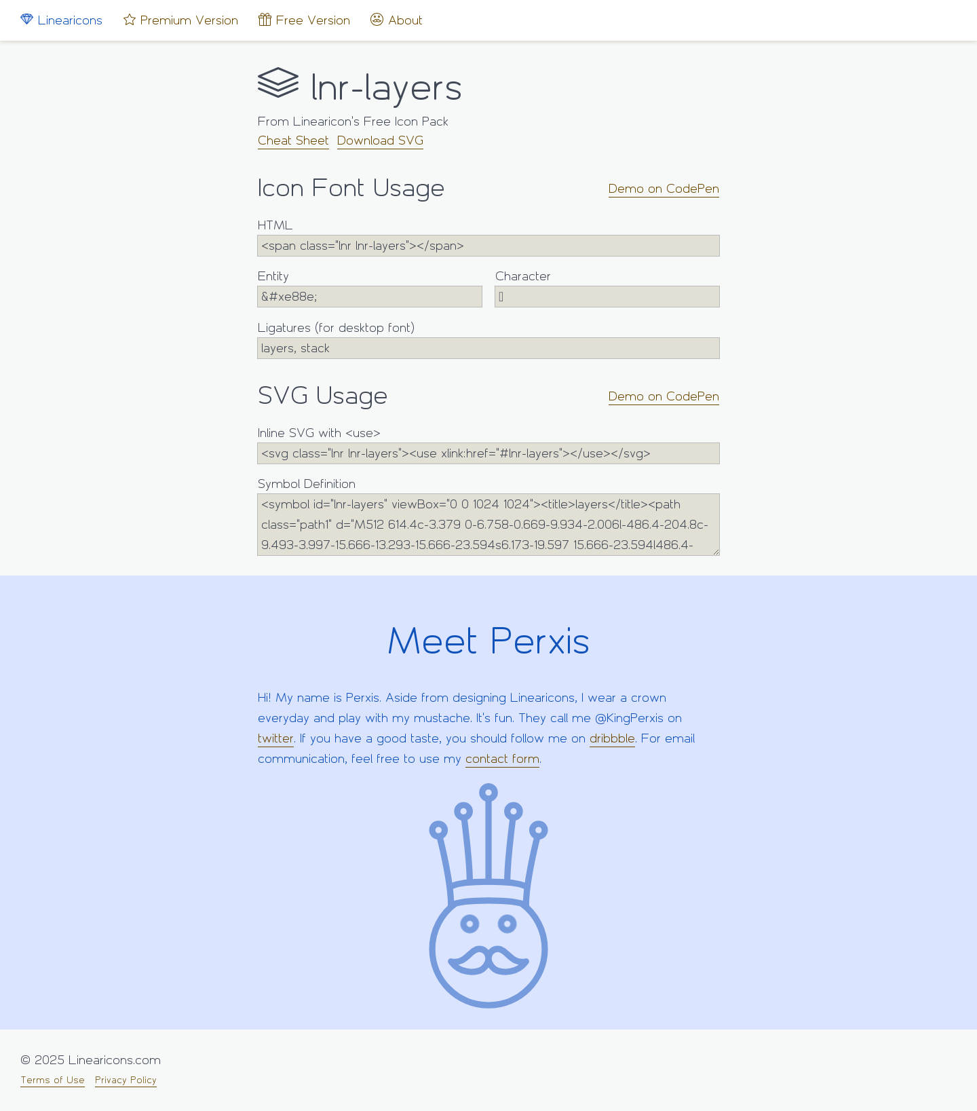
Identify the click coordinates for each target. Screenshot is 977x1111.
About (396, 19)
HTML (488, 237)
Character (607, 288)
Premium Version (180, 19)
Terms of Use (52, 1080)
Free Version (304, 19)
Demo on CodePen (664, 188)
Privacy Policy (126, 1080)
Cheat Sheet (293, 140)
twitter (276, 738)
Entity (370, 288)
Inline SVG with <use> (488, 445)
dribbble (612, 738)
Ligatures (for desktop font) (488, 339)
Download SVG (380, 140)
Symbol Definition (488, 516)
